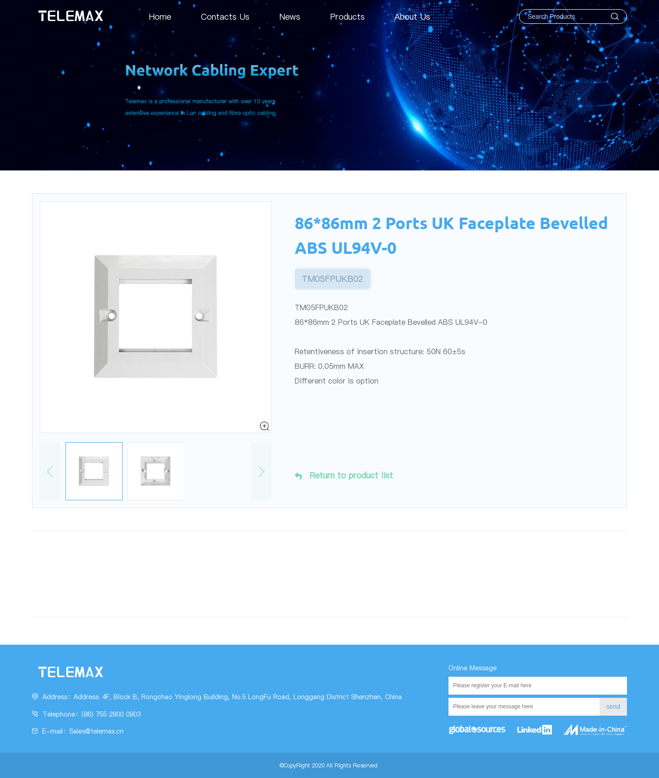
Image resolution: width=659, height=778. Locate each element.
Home (160, 16)
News (289, 16)
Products (347, 16)
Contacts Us (225, 16)
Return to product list (344, 475)
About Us (412, 16)
